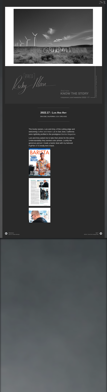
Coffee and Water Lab (46, 132)
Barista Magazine (68, 134)
